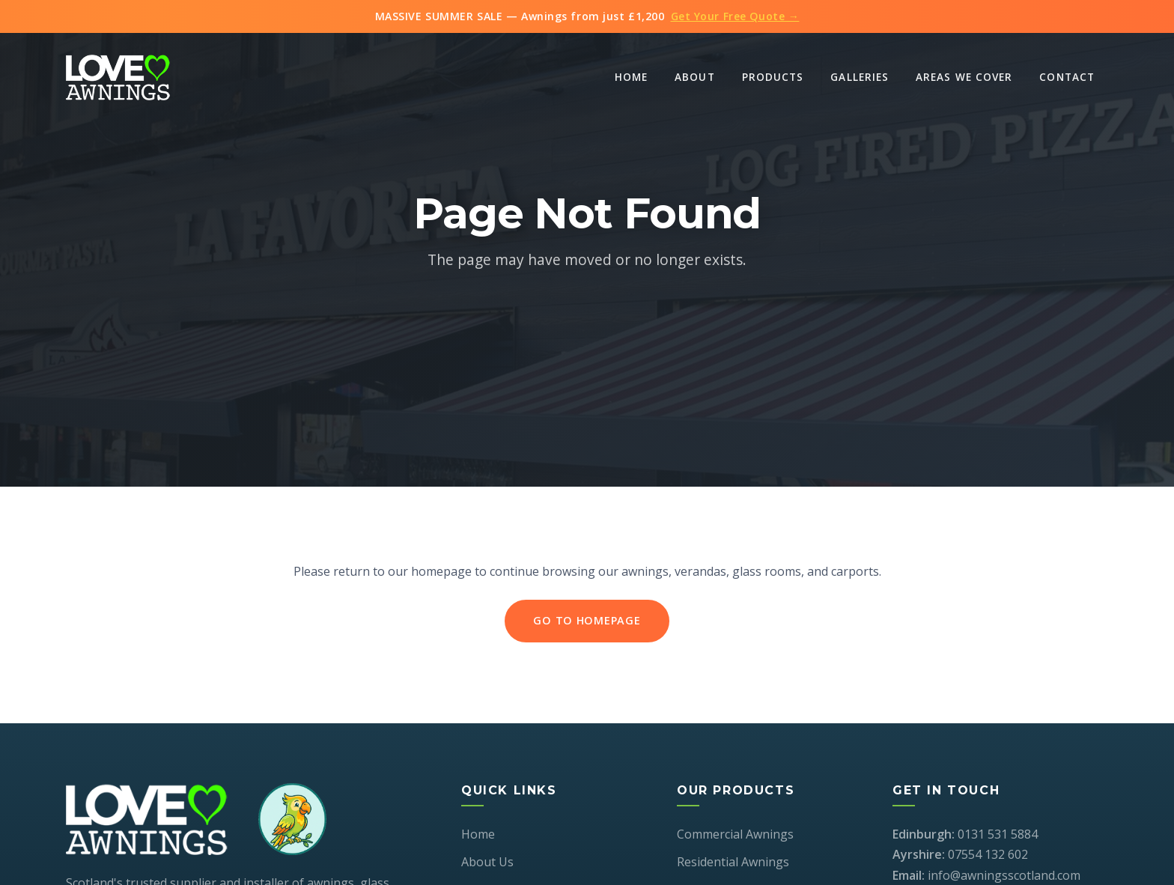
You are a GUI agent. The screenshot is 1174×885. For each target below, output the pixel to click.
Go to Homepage (586, 621)
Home (631, 77)
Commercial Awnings (735, 834)
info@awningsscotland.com (1004, 875)
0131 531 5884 (998, 834)
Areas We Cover (964, 77)
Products (773, 77)
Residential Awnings (733, 862)
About (694, 77)
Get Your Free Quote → (735, 16)
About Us (487, 862)
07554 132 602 (988, 854)
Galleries (859, 77)
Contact (1067, 77)
